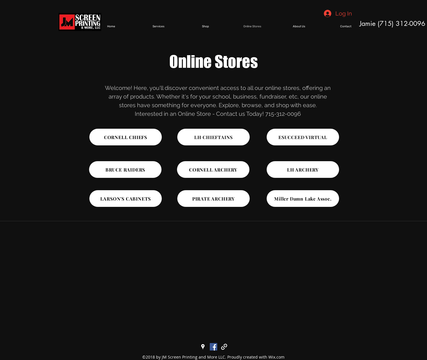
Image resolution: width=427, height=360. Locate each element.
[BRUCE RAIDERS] (125, 169)
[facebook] (213, 347)
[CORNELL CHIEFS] (125, 137)
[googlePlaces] (203, 347)
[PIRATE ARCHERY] (213, 198)
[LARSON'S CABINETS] (125, 198)
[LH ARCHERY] (303, 169)
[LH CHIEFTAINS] (213, 137)
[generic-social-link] (224, 347)
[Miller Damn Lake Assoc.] (303, 198)
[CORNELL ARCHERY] (213, 169)
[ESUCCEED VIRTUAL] (303, 137)
